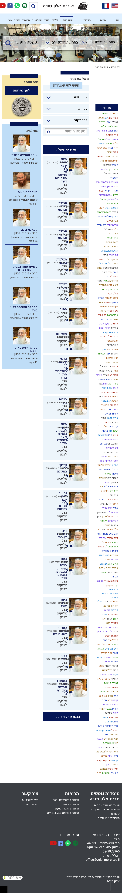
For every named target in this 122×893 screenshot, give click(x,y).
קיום (109, 619)
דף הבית (115, 67)
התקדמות (113, 572)
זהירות (100, 747)
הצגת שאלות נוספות (66, 716)
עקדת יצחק (111, 568)
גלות (98, 529)
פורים (101, 627)
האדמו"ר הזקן (110, 636)
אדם (109, 272)
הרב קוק (113, 534)
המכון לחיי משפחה (109, 818)
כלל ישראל (112, 529)
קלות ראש (112, 375)
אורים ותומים (111, 414)
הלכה (115, 143)
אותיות (114, 547)
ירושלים (113, 491)
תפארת (105, 251)
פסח (105, 640)
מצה (111, 743)
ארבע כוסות (111, 692)
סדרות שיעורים (86, 21)
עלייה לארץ (112, 199)
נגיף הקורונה (111, 726)
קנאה (107, 525)
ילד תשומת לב (110, 606)
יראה (100, 487)
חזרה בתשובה (107, 306)
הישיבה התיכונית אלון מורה (104, 809)
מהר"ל (100, 298)
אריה (105, 281)
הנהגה (100, 649)
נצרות (108, 657)
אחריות (114, 679)
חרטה (105, 743)
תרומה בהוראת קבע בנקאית (63, 813)
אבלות (114, 366)
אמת (105, 734)
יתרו (98, 182)
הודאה (114, 709)
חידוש (114, 422)
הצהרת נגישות (30, 800)
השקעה (100, 752)
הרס (103, 529)
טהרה (109, 409)
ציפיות (108, 713)
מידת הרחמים (104, 469)
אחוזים (114, 324)
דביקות (114, 610)
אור (100, 384)
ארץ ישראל (112, 238)
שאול (102, 199)
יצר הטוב (113, 734)
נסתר (100, 191)
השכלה (102, 285)
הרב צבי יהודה (110, 452)
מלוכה (114, 229)
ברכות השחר (111, 666)
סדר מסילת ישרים (108, 336)
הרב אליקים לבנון (62, 189)
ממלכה (104, 564)
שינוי (105, 255)
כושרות (115, 814)
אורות (109, 152)
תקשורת (113, 251)
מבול (115, 670)
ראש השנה (112, 341)
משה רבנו (112, 456)
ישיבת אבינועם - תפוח (107, 805)
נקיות (115, 674)
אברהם (103, 769)
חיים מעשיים (111, 649)
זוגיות (110, 756)
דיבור (115, 285)
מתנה (63, 309)
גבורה (100, 581)
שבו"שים (37, 20)
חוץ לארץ (113, 640)
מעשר (114, 542)
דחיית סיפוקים (110, 268)
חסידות (107, 165)
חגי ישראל (112, 517)
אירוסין (114, 482)
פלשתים (102, 315)
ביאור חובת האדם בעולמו (109, 595)
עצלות (108, 216)
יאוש (101, 259)
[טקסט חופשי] (23, 42)
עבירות (114, 328)
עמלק (107, 547)
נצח (115, 319)
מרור (115, 186)
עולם (108, 662)
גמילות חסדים (110, 739)
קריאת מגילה (103, 679)
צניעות (114, 525)
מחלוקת (113, 405)
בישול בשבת (111, 687)
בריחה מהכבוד (110, 362)
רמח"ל (107, 229)
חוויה (105, 384)
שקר (99, 148)
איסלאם (104, 491)
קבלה (101, 709)
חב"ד (110, 696)
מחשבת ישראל (110, 704)
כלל (115, 756)
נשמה (104, 572)
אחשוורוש (112, 204)
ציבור (108, 709)
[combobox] (97, 43)
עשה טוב (113, 118)
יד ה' (115, 148)
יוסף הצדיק (106, 653)
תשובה (114, 773)
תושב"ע (113, 276)
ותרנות (103, 456)
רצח (104, 375)
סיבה (108, 221)
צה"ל (115, 508)
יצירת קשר (32, 804)
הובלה (99, 739)
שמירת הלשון (104, 465)
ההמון (114, 465)
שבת (101, 666)
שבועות (106, 773)
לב (106, 118)
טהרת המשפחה (109, 439)
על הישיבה (114, 21)
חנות (47, 20)
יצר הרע (108, 722)
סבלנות (108, 435)
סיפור (98, 375)
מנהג (115, 388)
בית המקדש (106, 319)
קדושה (114, 760)
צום (100, 302)
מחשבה (104, 405)
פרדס (108, 143)
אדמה (101, 568)
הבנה (106, 601)
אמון (107, 354)
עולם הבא (112, 294)
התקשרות (112, 614)
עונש (115, 435)
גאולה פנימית (111, 683)
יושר (104, 272)
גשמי (115, 379)
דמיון (115, 371)
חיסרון (114, 165)
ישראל (114, 730)
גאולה (114, 122)
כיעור (107, 482)
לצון (107, 764)
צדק (102, 161)
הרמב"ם (113, 601)
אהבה (109, 195)
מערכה (114, 764)
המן (98, 517)
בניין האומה (111, 135)
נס (109, 730)
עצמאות (113, 495)
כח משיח (113, 255)
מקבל (114, 469)
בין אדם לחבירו (110, 551)
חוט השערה (105, 674)
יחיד (100, 396)
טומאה (102, 195)
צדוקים (100, 657)
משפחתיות (112, 345)
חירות (101, 435)
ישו (116, 743)
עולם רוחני (102, 534)
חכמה (101, 118)
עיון (102, 461)
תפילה (114, 401)
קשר (115, 653)
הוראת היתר (112, 478)
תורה (110, 148)
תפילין (100, 632)
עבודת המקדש (110, 332)
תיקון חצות (102, 730)
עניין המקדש (103, 760)
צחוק (99, 268)
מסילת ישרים (111, 499)
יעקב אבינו (104, 324)
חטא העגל (103, 555)
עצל (99, 426)
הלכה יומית (104, 328)
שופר (107, 559)
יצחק (115, 713)
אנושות (103, 696)
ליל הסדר (113, 717)
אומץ (115, 619)
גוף (110, 431)
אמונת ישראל (111, 173)
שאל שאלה (66, 149)
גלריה (54, 20)
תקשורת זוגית (103, 131)
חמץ (115, 696)
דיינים (102, 143)
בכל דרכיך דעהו (109, 289)
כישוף (114, 474)
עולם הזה (113, 564)
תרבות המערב (110, 156)
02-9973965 (111, 851)
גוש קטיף (110, 585)
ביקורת (114, 623)
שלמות (104, 169)
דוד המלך (106, 542)
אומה (104, 614)
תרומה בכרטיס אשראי (66, 800)
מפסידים (113, 113)
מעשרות (61, 334)
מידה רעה (113, 384)
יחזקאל (114, 178)
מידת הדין (102, 512)
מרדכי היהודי (111, 747)
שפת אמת (106, 388)
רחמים (102, 409)
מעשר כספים (104, 379)
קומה (115, 700)
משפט (99, 156)
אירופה (107, 396)
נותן (103, 349)
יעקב (115, 431)
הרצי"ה (99, 601)
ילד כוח (108, 632)
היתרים (114, 354)
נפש (109, 285)
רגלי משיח (112, 769)
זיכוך (103, 619)
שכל (103, 418)
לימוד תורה (112, 311)
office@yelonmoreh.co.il (103, 859)
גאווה (103, 311)
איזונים (104, 717)
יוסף (108, 122)
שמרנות (113, 555)
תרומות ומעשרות (109, 392)
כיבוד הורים (111, 448)
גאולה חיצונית (110, 191)
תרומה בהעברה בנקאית (66, 808)
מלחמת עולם (104, 264)
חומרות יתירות (110, 246)
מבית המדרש (101, 21)
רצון (115, 358)
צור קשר (9, 21)
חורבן (115, 216)
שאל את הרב (68, 21)
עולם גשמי (112, 418)
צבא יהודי (107, 508)
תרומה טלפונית (70, 804)
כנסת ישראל (111, 752)
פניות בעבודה (110, 581)
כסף (99, 773)
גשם (104, 148)
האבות (114, 131)
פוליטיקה (113, 281)
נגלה (115, 722)
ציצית (108, 422)
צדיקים (102, 538)
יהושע (114, 396)
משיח (100, 547)
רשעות (101, 216)
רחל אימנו (107, 670)
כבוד (115, 632)
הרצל (101, 139)
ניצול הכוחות (111, 298)
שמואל (114, 559)
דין (116, 306)
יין (116, 585)
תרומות (26, 20)
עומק (115, 302)
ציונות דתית (112, 349)
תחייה (105, 113)
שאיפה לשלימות (109, 182)
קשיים (101, 354)
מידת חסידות (111, 627)
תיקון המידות (111, 461)
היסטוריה (101, 225)
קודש (101, 726)
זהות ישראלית (110, 487)
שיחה (104, 756)
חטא (101, 208)
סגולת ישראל (105, 371)
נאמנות (104, 444)
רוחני (101, 499)
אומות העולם (111, 139)
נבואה (114, 657)
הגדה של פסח (103, 644)
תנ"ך (104, 426)
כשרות (102, 478)
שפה (99, 281)
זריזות (107, 474)
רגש (107, 623)
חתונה (114, 264)
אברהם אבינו (111, 208)
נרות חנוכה (112, 234)
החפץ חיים (107, 186)
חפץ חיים (112, 521)
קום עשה (112, 426)
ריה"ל (115, 195)
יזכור (17, 20)
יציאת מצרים (111, 161)
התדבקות (113, 444)
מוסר (115, 272)
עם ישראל (105, 366)
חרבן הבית (105, 504)
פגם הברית (112, 538)
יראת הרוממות (103, 212)
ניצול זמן (113, 169)
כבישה (114, 577)
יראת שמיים (111, 242)
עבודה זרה (112, 315)
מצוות (114, 644)
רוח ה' (106, 610)
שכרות (114, 662)
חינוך (104, 517)
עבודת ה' (113, 589)
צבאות (114, 221)
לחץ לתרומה (21, 90)
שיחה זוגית (112, 225)
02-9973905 (102, 847)
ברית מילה (112, 512)
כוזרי (115, 152)
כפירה (114, 212)
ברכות (104, 431)
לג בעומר (106, 401)
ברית (102, 692)
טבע (106, 276)
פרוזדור (107, 302)
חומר (115, 409)
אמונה (114, 504)
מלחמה (103, 521)
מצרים (101, 122)
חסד (104, 700)
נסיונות (109, 358)
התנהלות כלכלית (109, 126)
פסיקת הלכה (111, 259)
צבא (109, 700)
